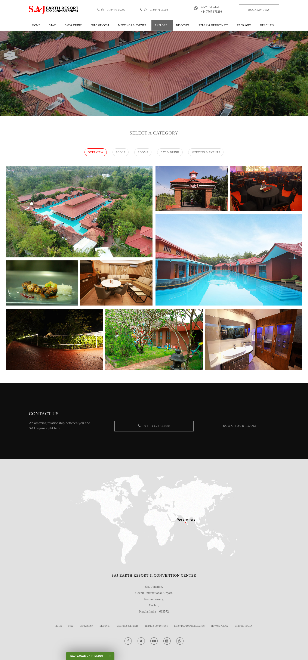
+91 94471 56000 (111, 9)
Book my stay (259, 9)
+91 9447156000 (154, 426)
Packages (244, 25)
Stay (52, 25)
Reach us (267, 25)
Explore (161, 25)
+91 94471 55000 (154, 9)
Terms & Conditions (156, 626)
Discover (183, 25)
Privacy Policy (219, 626)
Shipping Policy (244, 626)
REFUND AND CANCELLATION (189, 626)
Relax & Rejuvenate (213, 25)
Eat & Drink (73, 25)
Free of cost (100, 25)
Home (36, 25)
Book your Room (239, 425)
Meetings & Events (132, 25)
